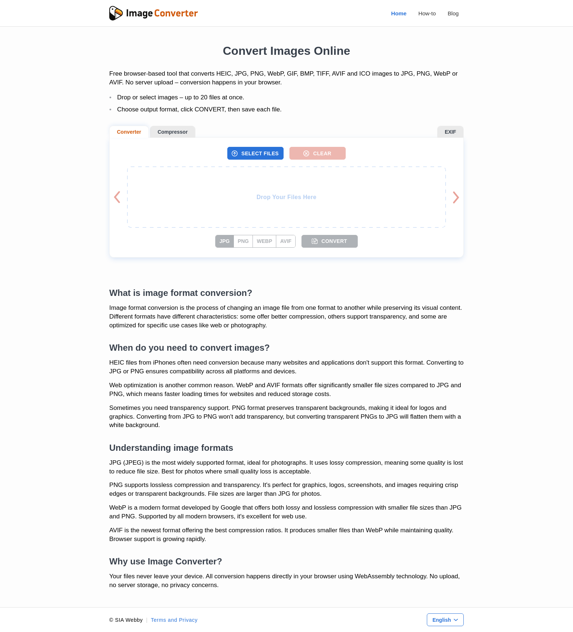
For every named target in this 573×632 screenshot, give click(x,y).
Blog (453, 13)
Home (398, 13)
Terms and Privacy (174, 620)
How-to (427, 13)
